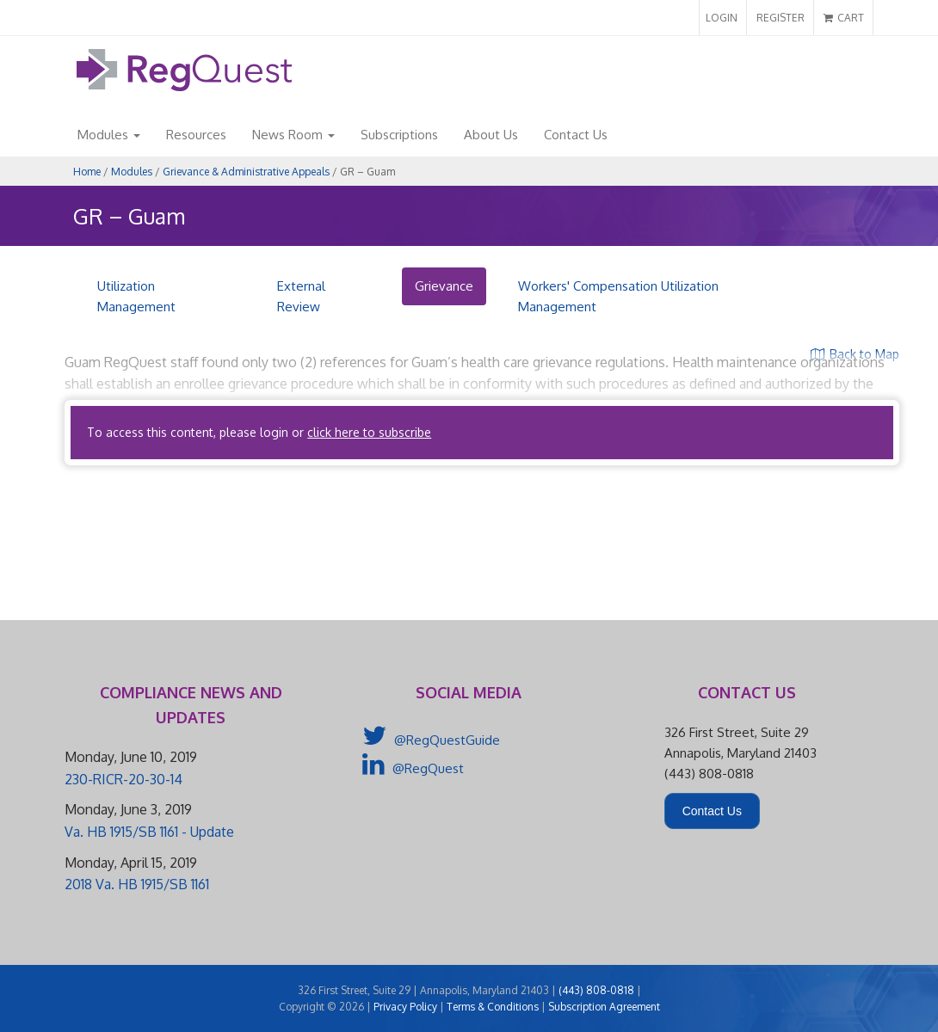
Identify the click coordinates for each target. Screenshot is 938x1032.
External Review (301, 296)
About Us (491, 134)
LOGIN (721, 17)
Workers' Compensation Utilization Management (618, 296)
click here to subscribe (369, 432)
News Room (293, 134)
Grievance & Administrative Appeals (246, 171)
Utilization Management (136, 296)
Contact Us (576, 134)
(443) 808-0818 (596, 990)
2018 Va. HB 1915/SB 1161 (137, 884)
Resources (196, 134)
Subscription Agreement (604, 1006)
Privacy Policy (405, 1006)
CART (844, 17)
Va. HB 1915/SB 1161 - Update (149, 831)
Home (87, 171)
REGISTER (780, 17)
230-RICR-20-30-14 (123, 779)
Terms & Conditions (493, 1006)
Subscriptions (399, 134)
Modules (108, 134)
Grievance (444, 286)
